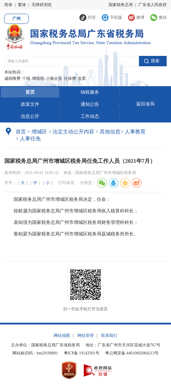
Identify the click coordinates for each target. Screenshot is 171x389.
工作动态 (90, 116)
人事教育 (133, 132)
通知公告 (90, 104)
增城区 (39, 132)
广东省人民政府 (152, 5)
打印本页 (66, 183)
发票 (82, 78)
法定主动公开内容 (73, 132)
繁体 (22, 5)
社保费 (70, 78)
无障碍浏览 (41, 5)
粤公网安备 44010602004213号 (132, 353)
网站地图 (62, 335)
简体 (8, 5)
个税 (26, 78)
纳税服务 (90, 92)
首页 (30, 92)
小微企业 (54, 78)
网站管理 (85, 335)
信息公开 (30, 116)
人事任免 (28, 138)
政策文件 (30, 104)
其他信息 (108, 132)
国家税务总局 (121, 5)
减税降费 (12, 78)
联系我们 (109, 335)
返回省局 (145, 103)
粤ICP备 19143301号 (81, 353)
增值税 (38, 78)
